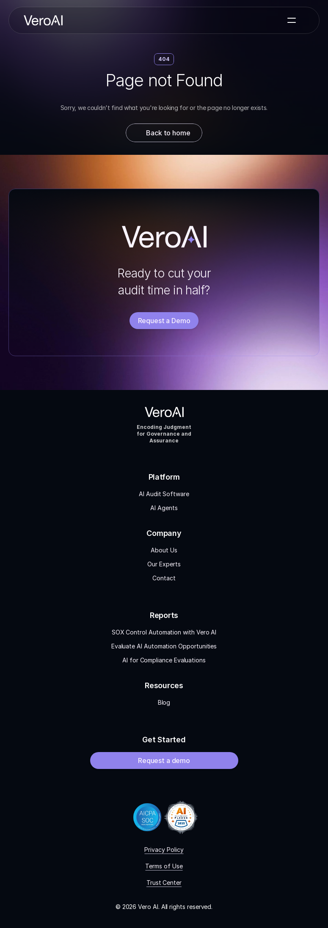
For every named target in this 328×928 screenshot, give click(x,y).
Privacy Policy (163, 849)
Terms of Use (163, 866)
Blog (164, 702)
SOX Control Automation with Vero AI (164, 632)
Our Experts (163, 564)
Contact (164, 578)
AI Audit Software (164, 493)
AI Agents (163, 507)
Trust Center (164, 882)
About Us (164, 550)
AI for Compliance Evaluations (164, 660)
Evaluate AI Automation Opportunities (164, 646)
